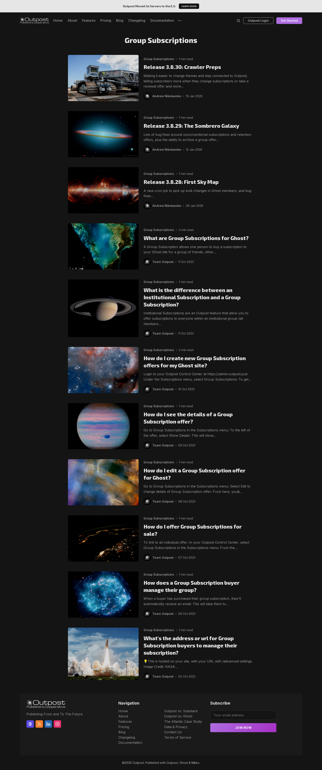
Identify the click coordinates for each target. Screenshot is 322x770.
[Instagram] (57, 724)
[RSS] (39, 724)
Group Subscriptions (159, 58)
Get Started (289, 20)
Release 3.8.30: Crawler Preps (182, 67)
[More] (179, 20)
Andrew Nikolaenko (167, 96)
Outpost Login (258, 20)
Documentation (162, 20)
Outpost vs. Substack (181, 711)
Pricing (105, 20)
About (72, 20)
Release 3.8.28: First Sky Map (181, 182)
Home (58, 20)
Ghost (183, 762)
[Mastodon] (30, 724)
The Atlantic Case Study (183, 721)
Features (88, 20)
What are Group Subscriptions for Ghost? (196, 238)
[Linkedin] (48, 724)
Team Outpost (163, 262)
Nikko (195, 762)
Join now (243, 727)
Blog (119, 20)
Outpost (138, 762)
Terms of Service (177, 737)
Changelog (136, 20)
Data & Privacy (175, 727)
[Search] (238, 20)
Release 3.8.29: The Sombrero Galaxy (191, 125)
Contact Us (173, 732)
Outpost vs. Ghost (178, 716)
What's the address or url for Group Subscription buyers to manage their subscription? (190, 645)
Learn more (189, 6)
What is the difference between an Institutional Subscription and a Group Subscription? (192, 297)
